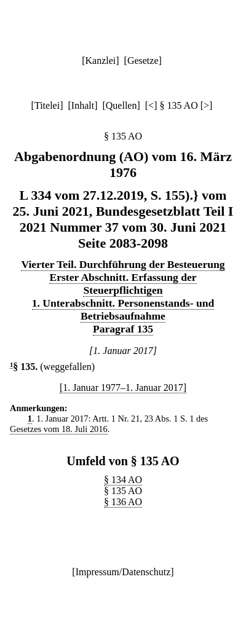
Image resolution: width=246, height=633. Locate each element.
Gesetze (143, 60)
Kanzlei (100, 60)
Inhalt (82, 105)
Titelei (47, 105)
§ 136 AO (123, 502)
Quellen (121, 105)
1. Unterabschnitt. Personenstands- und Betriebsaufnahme (123, 309)
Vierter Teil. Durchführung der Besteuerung (122, 264)
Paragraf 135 (123, 329)
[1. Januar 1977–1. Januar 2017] (123, 387)
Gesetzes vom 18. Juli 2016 (59, 429)
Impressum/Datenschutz (123, 572)
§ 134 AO (123, 479)
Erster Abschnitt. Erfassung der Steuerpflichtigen (122, 283)
